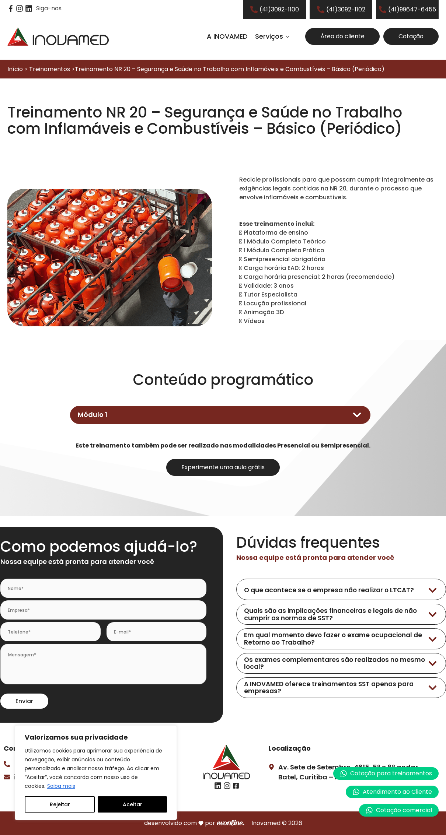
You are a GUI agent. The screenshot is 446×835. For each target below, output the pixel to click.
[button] (392, 792)
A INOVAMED (227, 36)
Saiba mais (61, 786)
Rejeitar (60, 804)
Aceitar (132, 804)
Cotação (411, 36)
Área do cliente (342, 36)
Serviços (269, 36)
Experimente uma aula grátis (223, 467)
